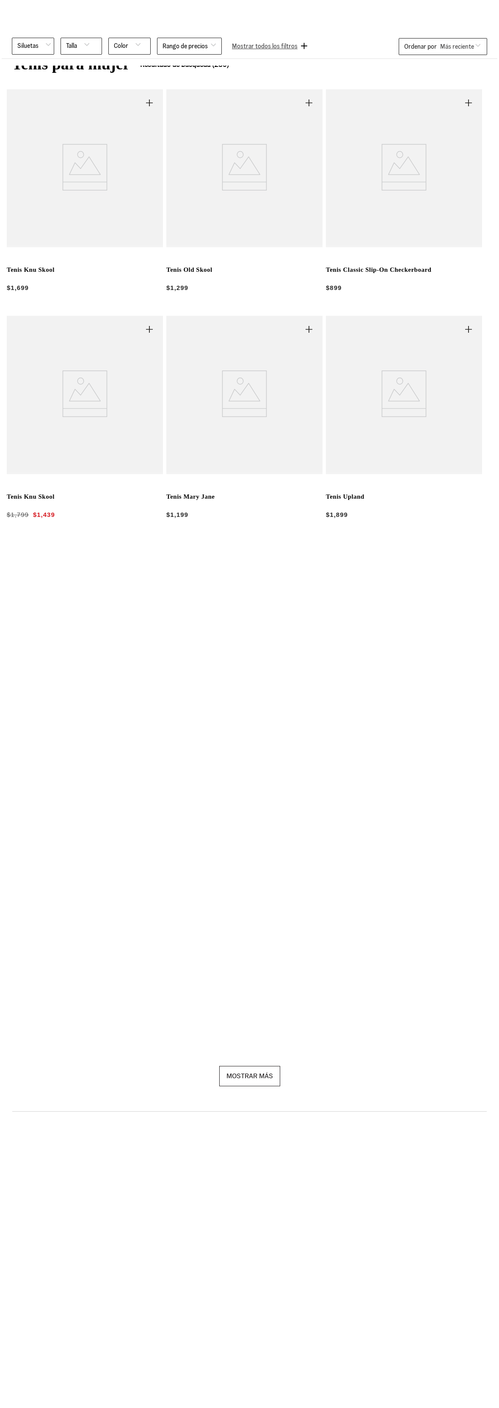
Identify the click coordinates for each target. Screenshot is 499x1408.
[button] (33, 45)
